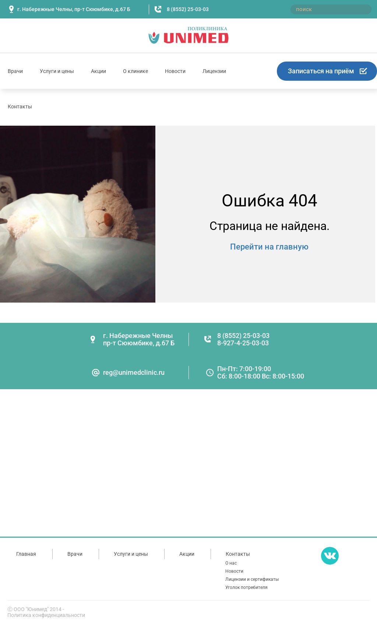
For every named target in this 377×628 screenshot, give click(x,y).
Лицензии (214, 71)
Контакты (20, 106)
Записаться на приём (321, 71)
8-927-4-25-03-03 (243, 343)
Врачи (15, 71)
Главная (26, 554)
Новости (175, 71)
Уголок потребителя (246, 587)
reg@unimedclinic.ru (134, 372)
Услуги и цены (57, 71)
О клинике (135, 71)
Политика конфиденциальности (46, 615)
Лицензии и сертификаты (252, 579)
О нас (231, 563)
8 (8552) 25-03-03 (188, 9)
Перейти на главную (269, 246)
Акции (98, 71)
